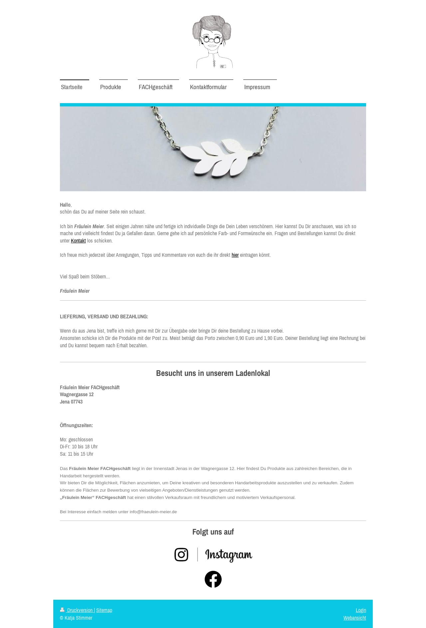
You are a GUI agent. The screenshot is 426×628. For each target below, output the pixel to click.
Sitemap (104, 610)
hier (235, 255)
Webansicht (354, 618)
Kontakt (78, 240)
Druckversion (77, 610)
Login (361, 610)
